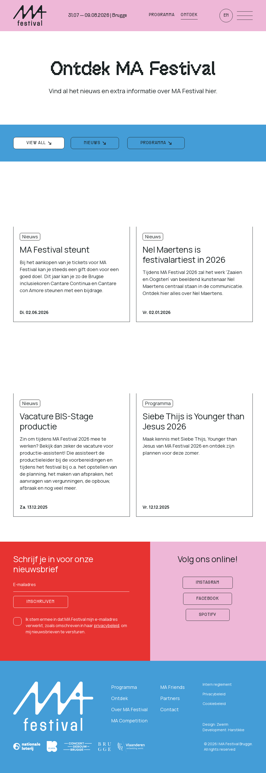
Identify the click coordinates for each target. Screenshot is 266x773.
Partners (170, 698)
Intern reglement (217, 684)
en (226, 15)
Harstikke (236, 729)
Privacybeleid (214, 693)
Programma (124, 687)
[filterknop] (38, 143)
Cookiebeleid (214, 703)
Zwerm (222, 724)
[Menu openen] (245, 15)
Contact (169, 709)
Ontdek (119, 698)
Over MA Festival (129, 709)
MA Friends (172, 687)
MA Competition (129, 720)
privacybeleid (106, 625)
